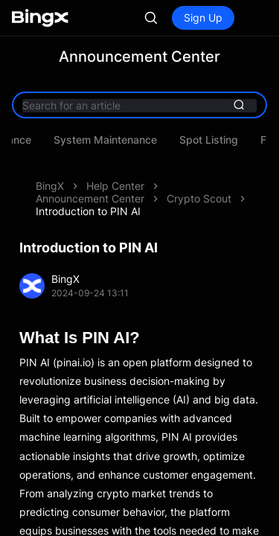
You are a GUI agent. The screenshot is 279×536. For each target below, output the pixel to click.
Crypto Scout (199, 198)
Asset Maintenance (152, 140)
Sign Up (203, 17)
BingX (50, 185)
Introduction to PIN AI (88, 211)
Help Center (115, 185)
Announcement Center (90, 198)
